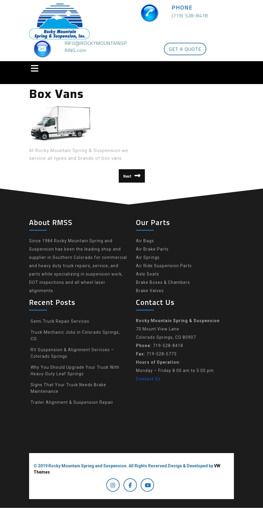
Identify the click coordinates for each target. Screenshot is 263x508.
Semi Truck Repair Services (60, 321)
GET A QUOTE (185, 49)
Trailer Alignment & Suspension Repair (72, 402)
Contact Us (148, 378)
